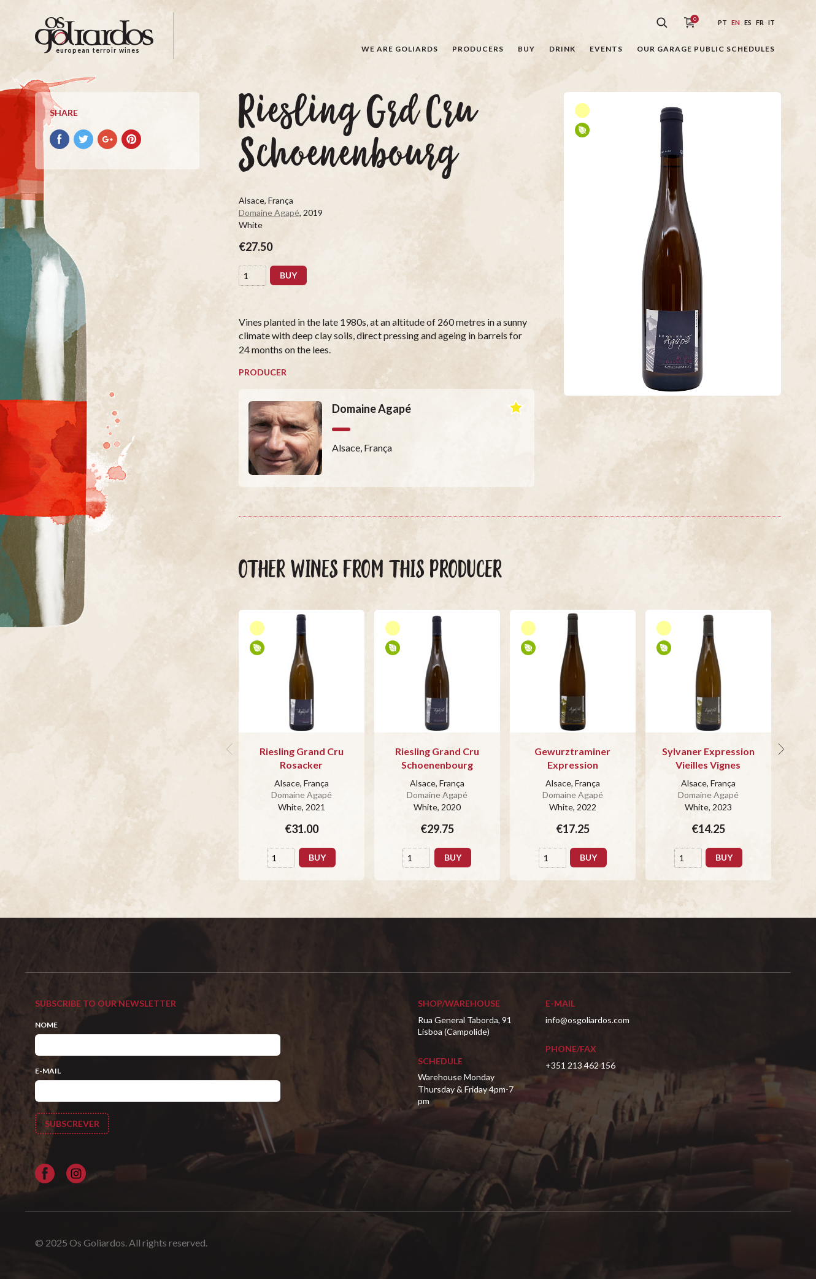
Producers (478, 48)
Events (606, 48)
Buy (526, 48)
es (748, 22)
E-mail (48, 1070)
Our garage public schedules (706, 48)
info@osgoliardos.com (587, 1020)
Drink (562, 48)
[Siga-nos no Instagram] (76, 1173)
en (735, 22)
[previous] (231, 749)
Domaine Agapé (269, 212)
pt (722, 22)
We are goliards (399, 48)
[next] (780, 749)
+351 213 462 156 (580, 1065)
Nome (46, 1024)
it (771, 22)
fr (760, 22)
